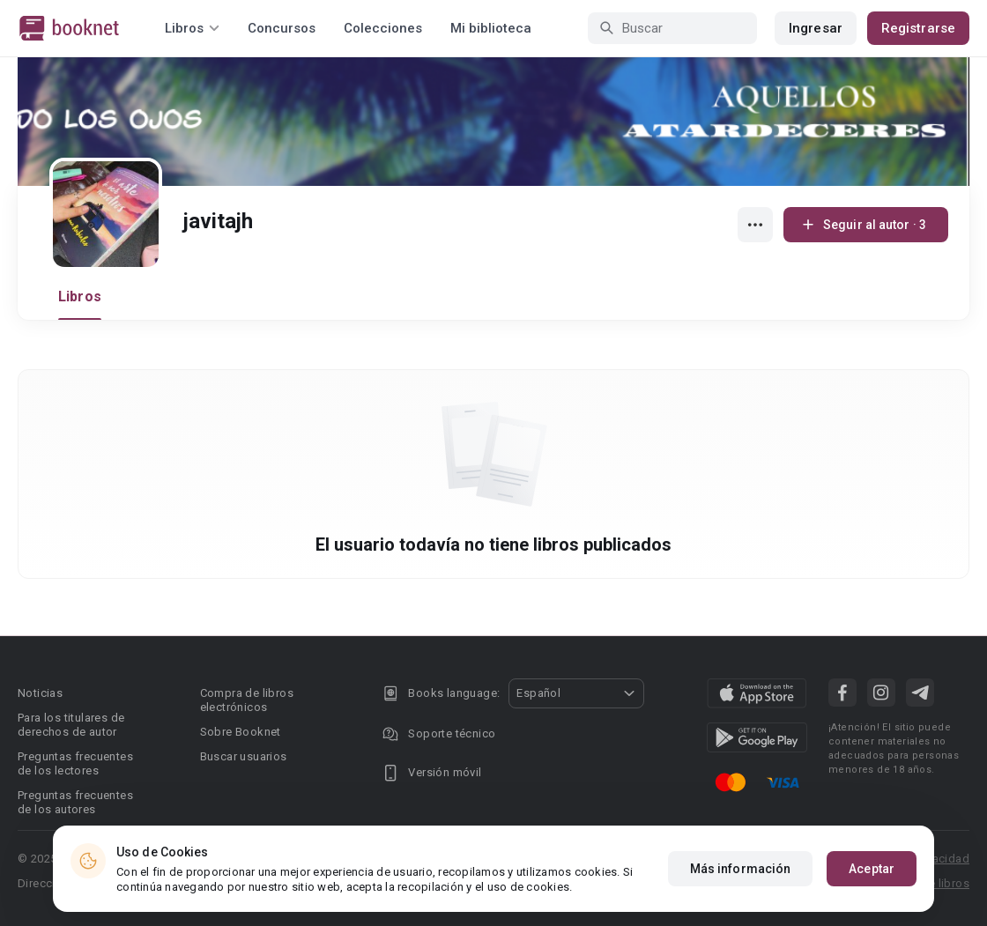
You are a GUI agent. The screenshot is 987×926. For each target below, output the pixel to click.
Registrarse (918, 28)
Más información (740, 869)
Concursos (281, 28)
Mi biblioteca (490, 28)
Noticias (40, 693)
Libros (79, 296)
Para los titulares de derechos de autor (71, 724)
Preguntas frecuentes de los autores (75, 802)
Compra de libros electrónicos (246, 700)
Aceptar (871, 869)
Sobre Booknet (240, 731)
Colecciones (383, 28)
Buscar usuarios (243, 756)
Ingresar (815, 28)
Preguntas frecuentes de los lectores (75, 763)
